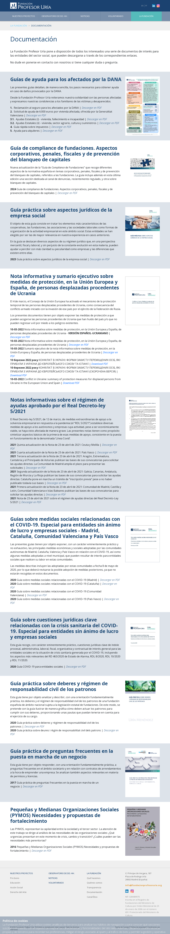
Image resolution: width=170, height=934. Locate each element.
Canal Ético (92, 896)
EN (142, 5)
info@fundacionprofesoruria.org (143, 885)
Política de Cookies (122, 927)
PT (146, 5)
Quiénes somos (94, 882)
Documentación (94, 892)
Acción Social (16, 887)
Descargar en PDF (92, 107)
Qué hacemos (93, 878)
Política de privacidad (138, 927)
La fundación (146, 16)
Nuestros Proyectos (23, 16)
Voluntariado (115, 16)
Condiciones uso (154, 927)
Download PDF (99, 364)
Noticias (85, 16)
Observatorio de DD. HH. (54, 16)
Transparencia (94, 887)
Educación (15, 882)
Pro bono (14, 878)
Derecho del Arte (18, 892)
